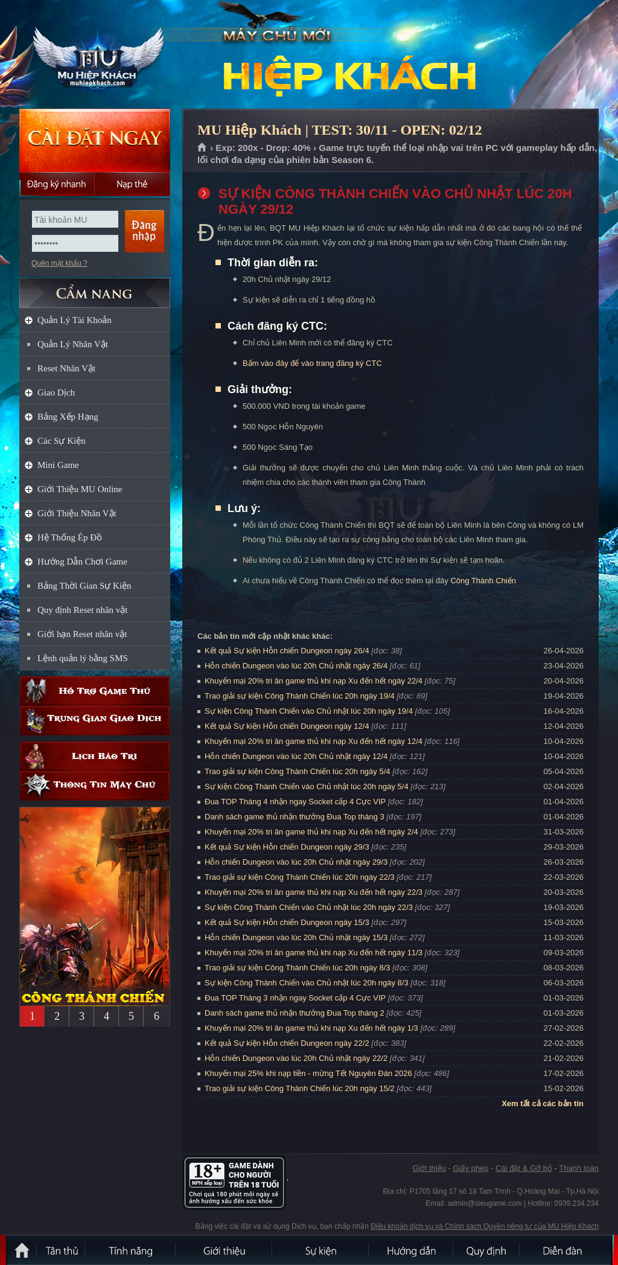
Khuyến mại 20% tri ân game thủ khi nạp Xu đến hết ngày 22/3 (313, 892)
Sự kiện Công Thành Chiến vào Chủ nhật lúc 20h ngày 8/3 (307, 982)
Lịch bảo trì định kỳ (95, 756)
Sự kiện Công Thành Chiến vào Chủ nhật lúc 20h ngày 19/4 (309, 711)
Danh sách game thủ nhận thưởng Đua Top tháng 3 (294, 816)
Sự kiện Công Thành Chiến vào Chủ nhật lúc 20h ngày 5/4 (307, 786)
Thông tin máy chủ (95, 786)
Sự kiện (321, 1250)
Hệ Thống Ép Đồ (69, 537)
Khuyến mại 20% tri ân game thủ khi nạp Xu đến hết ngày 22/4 (313, 680)
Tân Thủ (61, 1250)
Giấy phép (470, 1168)
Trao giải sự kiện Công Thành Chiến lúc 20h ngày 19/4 (300, 695)
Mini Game (58, 465)
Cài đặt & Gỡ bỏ (523, 1168)
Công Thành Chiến (483, 580)
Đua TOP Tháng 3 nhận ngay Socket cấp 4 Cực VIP (295, 997)
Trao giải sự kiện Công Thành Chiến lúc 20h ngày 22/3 (300, 877)
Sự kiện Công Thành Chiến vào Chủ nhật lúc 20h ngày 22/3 (309, 907)
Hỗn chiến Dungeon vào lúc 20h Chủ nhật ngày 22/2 (296, 1058)
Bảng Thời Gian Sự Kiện (84, 586)
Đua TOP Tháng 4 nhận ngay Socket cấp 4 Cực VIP (295, 801)
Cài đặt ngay (94, 140)
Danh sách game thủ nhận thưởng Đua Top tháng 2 (294, 1012)
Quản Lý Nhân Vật (72, 344)
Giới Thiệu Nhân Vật (76, 513)
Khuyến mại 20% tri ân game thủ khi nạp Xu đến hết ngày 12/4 (313, 741)
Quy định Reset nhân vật (82, 610)
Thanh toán (579, 1168)
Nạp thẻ (132, 184)
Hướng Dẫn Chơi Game (82, 561)
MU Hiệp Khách (94, 55)
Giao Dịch (56, 392)
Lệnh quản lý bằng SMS (82, 658)
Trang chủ (202, 148)
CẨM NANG (94, 288)
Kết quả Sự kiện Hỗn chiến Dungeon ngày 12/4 (287, 726)
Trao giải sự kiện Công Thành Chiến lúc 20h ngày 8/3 (297, 967)
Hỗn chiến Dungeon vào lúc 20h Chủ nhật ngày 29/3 (296, 861)
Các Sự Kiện (61, 441)
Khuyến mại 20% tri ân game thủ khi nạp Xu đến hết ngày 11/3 (313, 952)
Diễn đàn (565, 1250)
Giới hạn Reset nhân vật (82, 634)
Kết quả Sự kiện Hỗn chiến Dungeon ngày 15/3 (287, 922)
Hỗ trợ (95, 691)
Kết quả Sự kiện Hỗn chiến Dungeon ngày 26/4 (287, 650)
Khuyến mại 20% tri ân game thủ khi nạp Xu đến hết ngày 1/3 (311, 1028)
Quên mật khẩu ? (59, 263)
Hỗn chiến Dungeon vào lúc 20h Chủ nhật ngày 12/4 (296, 756)
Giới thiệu (428, 1168)
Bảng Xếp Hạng (67, 416)
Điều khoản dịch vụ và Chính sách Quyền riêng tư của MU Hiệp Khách (485, 1226)
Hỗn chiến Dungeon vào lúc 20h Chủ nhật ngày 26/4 (296, 665)
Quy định (487, 1250)
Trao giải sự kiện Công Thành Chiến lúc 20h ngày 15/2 (300, 1088)
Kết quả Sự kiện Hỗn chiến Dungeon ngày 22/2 (287, 1043)
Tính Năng (131, 1250)
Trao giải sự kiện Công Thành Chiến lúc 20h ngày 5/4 (297, 771)
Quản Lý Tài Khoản (74, 320)
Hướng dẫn (411, 1250)
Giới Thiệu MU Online (79, 489)
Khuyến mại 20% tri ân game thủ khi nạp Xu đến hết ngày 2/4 (311, 831)
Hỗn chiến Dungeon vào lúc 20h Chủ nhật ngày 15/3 (296, 937)
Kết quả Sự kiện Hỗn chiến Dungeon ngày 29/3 (287, 846)
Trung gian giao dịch (95, 720)
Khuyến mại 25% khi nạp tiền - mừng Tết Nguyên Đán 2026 (308, 1073)
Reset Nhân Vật (66, 368)
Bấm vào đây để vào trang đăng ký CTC (312, 363)
